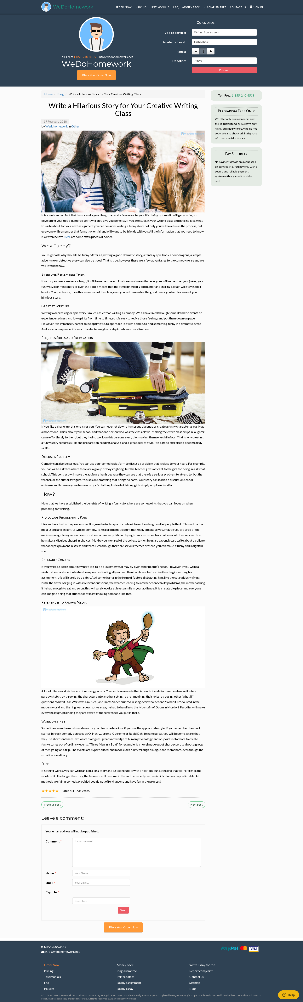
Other (75, 126)
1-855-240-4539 (84, 57)
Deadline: (179, 61)
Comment (53, 841)
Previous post (52, 804)
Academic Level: (174, 42)
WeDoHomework (73, 7)
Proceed (224, 70)
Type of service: (174, 32)
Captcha (52, 892)
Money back (191, 7)
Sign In (256, 7)
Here (67, 237)
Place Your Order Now (96, 75)
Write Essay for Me (202, 965)
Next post (197, 804)
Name (50, 873)
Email (50, 882)
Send (123, 910)
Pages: (181, 51)
